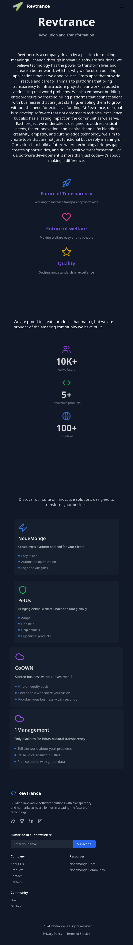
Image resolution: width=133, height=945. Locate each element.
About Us (17, 864)
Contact (16, 876)
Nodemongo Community (87, 870)
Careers (16, 882)
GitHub (16, 906)
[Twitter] (13, 821)
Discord (16, 900)
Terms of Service (78, 934)
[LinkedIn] (31, 821)
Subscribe (84, 844)
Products (17, 870)
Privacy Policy (52, 934)
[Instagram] (40, 821)
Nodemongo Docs (82, 864)
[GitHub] (22, 821)
